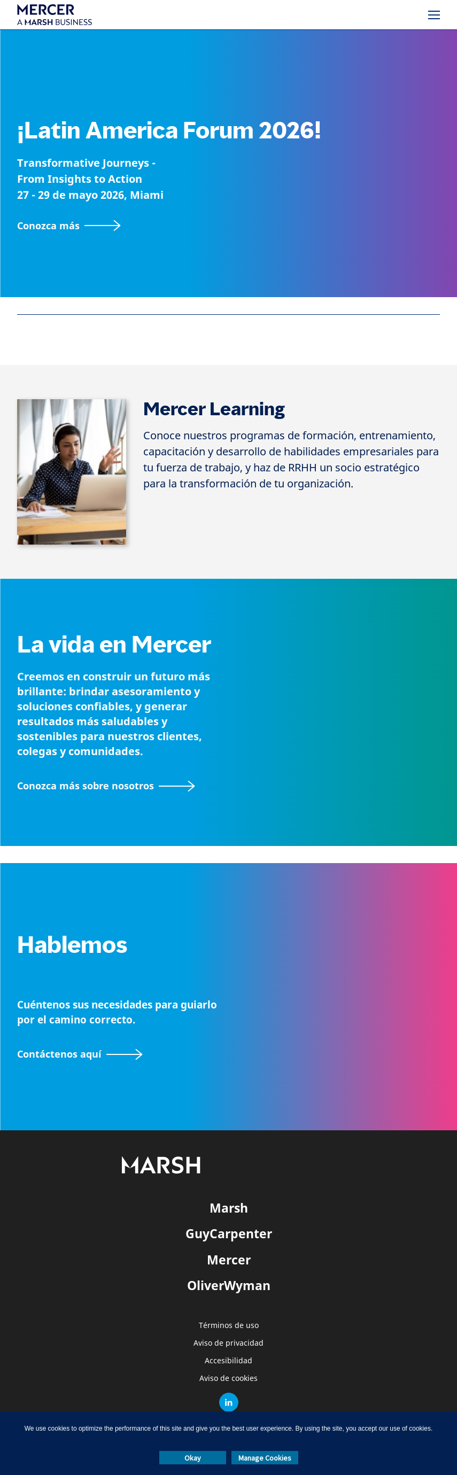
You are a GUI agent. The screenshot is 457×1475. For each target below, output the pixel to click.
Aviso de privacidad (228, 1343)
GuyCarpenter (228, 1233)
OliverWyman (228, 1285)
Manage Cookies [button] (264, 1458)
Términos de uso (229, 1325)
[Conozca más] (68, 226)
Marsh (229, 1207)
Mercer (229, 1259)
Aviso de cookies (228, 1378)
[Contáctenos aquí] (79, 1054)
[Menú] (434, 15)
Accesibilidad (228, 1361)
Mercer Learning (214, 409)
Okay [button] (192, 1458)
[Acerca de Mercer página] (106, 786)
